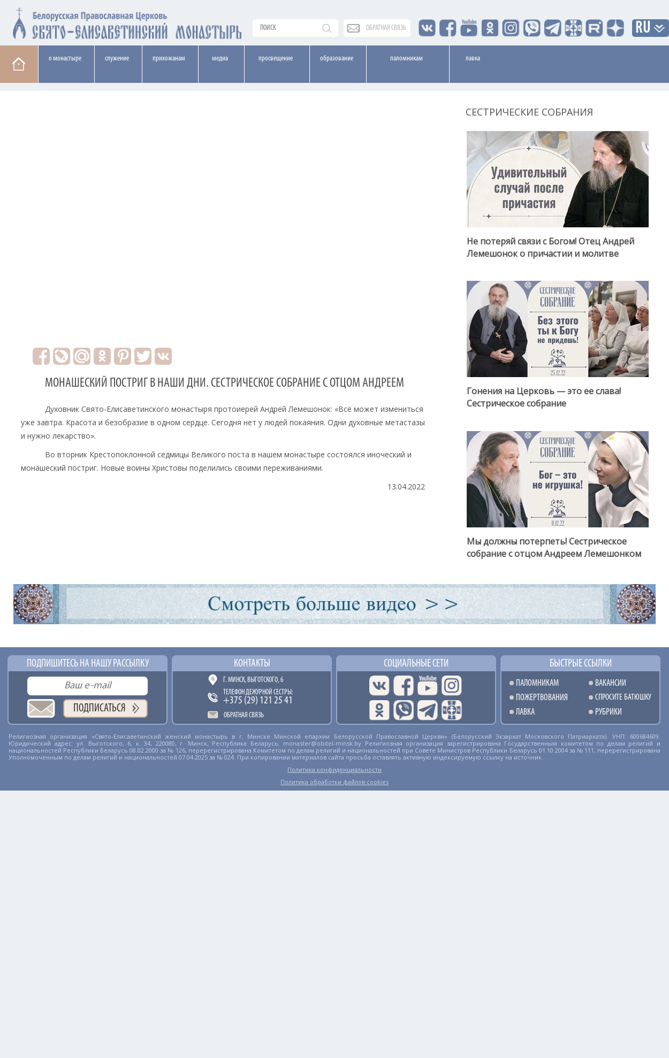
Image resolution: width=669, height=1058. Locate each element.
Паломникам (406, 59)
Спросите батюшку (623, 698)
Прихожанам (169, 59)
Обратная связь (244, 715)
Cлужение (117, 59)
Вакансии (610, 683)
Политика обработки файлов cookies (334, 781)
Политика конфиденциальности (334, 769)
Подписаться (99, 708)
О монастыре (65, 59)
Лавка (473, 59)
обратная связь (386, 28)
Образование (336, 59)
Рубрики (608, 712)
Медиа (220, 59)
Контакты (252, 663)
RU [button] (643, 28)
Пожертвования (542, 698)
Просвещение (276, 59)
